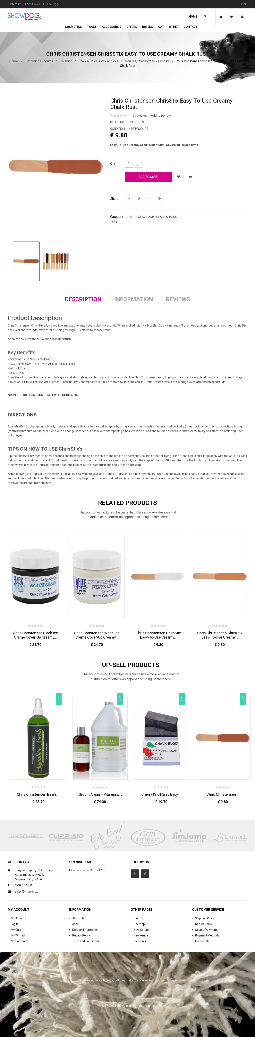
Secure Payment (206, 929)
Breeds (147, 26)
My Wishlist (18, 935)
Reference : (118, 122)
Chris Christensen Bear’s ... (38, 794)
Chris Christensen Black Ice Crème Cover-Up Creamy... (35, 635)
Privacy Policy (81, 935)
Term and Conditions (85, 941)
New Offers (141, 929)
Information (133, 299)
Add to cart (148, 176)
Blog (136, 918)
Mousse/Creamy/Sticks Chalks (147, 61)
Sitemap (139, 924)
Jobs (75, 924)
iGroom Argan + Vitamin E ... (100, 794)
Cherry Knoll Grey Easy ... (161, 794)
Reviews (178, 299)
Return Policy (203, 924)
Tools (92, 26)
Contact (191, 26)
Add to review (161, 115)
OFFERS (131, 26)
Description (83, 299)
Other (174, 26)
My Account (18, 918)
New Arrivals (142, 935)
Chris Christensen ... (222, 794)
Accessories (111, 26)
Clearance (140, 941)
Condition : (118, 128)
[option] (26, 261)
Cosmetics (73, 26)
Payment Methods (207, 935)
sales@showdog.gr (27, 891)
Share (114, 199)
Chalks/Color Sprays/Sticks (98, 61)
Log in (14, 924)
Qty (112, 164)
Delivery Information (85, 929)
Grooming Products (39, 61)
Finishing (65, 61)
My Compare (19, 941)
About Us (78, 918)
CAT (161, 26)
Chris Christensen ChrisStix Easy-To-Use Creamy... (158, 635)
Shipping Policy (205, 918)
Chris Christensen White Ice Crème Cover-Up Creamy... (97, 635)
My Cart (16, 929)
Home (193, 16)
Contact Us (202, 941)
